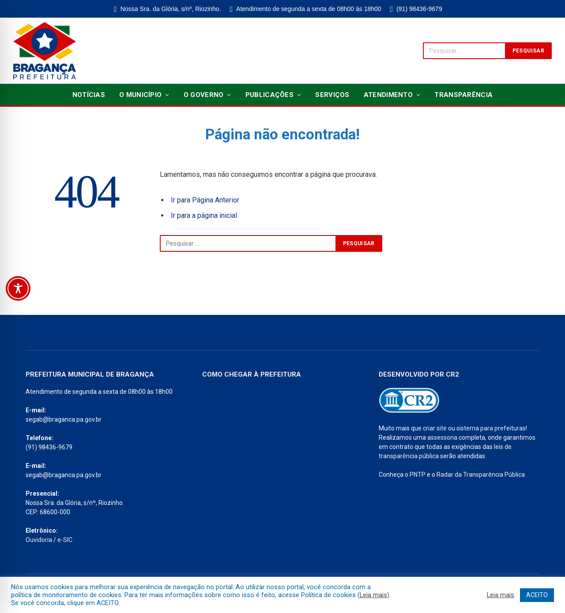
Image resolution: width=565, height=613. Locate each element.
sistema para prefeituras (491, 428)
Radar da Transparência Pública (481, 474)
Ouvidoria (39, 539)
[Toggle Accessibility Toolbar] (18, 288)
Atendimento (388, 95)
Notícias (88, 95)
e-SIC (64, 539)
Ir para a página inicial (204, 215)
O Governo (204, 95)
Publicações (269, 95)
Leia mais (373, 595)
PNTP (418, 474)
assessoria (442, 437)
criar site (435, 428)
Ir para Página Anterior (205, 200)
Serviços (332, 95)
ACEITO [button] (537, 594)
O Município (140, 95)
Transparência (463, 95)
